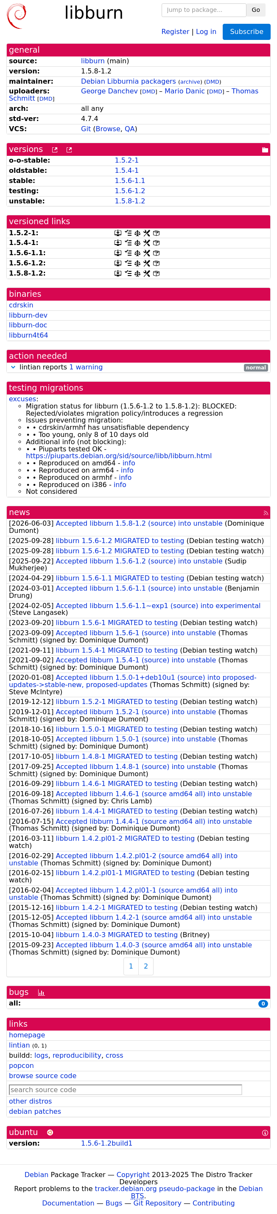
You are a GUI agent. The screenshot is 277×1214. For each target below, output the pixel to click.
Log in (206, 31)
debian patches (35, 1111)
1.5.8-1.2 (130, 201)
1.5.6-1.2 (130, 191)
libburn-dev (28, 315)
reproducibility (77, 1055)
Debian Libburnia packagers (128, 81)
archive (190, 82)
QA (130, 129)
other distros (30, 1101)
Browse (108, 129)
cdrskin (21, 305)
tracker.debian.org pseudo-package (155, 1189)
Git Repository (158, 1203)
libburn (93, 61)
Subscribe (246, 32)
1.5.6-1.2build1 (106, 1143)
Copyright (133, 1175)
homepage (27, 1035)
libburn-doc (28, 325)
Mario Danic (185, 91)
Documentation (68, 1203)
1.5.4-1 (127, 170)
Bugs (114, 1203)
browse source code (42, 1076)
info (129, 463)
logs (41, 1055)
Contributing (214, 1203)
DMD (212, 82)
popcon (21, 1066)
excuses (22, 399)
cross (114, 1055)
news (19, 512)
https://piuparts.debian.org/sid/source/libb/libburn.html (119, 456)
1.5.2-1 (127, 160)
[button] (13, 367)
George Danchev (109, 91)
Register (176, 31)
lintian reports (138, 367)
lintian (19, 1045)
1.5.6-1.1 (130, 181)
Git (86, 129)
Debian (37, 1175)
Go (256, 9)
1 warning (86, 367)
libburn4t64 (28, 335)
